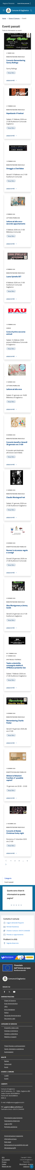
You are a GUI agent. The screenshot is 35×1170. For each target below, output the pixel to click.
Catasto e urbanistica (11, 1034)
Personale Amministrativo (12, 1015)
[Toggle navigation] (4, 10)
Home (4, 18)
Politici (6, 1012)
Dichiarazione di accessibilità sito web (16, 1145)
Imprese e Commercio (11, 1031)
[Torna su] (32, 1166)
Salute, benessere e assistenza (14, 1049)
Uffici (6, 1006)
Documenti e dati (9, 1018)
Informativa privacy (10, 1139)
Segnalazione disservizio (12, 1121)
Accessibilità (6, 1160)
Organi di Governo (10, 1000)
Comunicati (7, 1064)
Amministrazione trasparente (13, 1136)
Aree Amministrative (11, 1003)
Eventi (6, 1078)
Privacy (4, 1162)
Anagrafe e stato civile (11, 1028)
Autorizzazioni (8, 1052)
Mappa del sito (6, 1166)
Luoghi (6, 1075)
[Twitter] (9, 992)
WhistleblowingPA (10, 1148)
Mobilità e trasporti (10, 1037)
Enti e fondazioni (9, 1009)
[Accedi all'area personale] (23, 3)
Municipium (23, 1164)
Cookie (4, 1164)
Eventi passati (9, 882)
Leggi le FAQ (8, 1124)
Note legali (7, 1142)
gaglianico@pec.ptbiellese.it (13, 1107)
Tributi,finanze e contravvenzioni (14, 1046)
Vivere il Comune (14, 18)
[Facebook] (4, 992)
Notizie (6, 1061)
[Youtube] (14, 992)
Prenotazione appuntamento (13, 1118)
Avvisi (6, 1067)
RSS (3, 1157)
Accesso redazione (28, 1165)
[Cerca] (31, 10)
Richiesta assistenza (10, 1127)
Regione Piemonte (8, 3)
